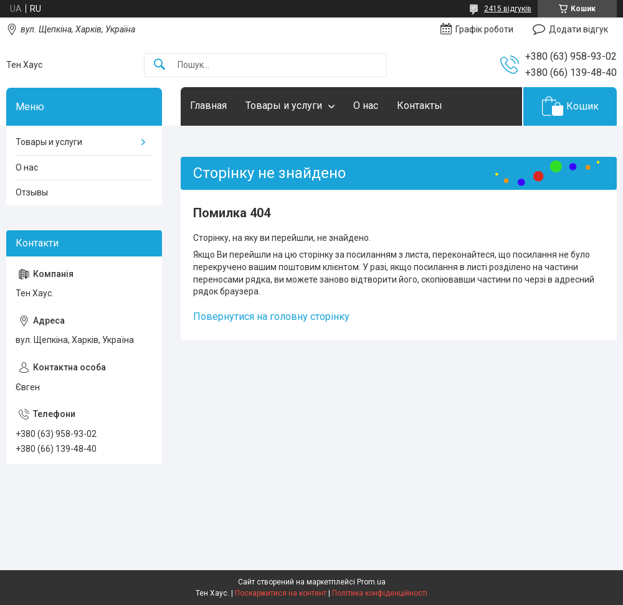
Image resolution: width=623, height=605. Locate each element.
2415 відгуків (507, 8)
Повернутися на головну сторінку (271, 316)
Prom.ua (371, 582)
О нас (365, 105)
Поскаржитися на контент (280, 593)
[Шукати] (159, 65)
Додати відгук (578, 29)
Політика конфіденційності (379, 593)
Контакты (419, 105)
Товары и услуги (283, 105)
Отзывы (32, 192)
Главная (208, 105)
